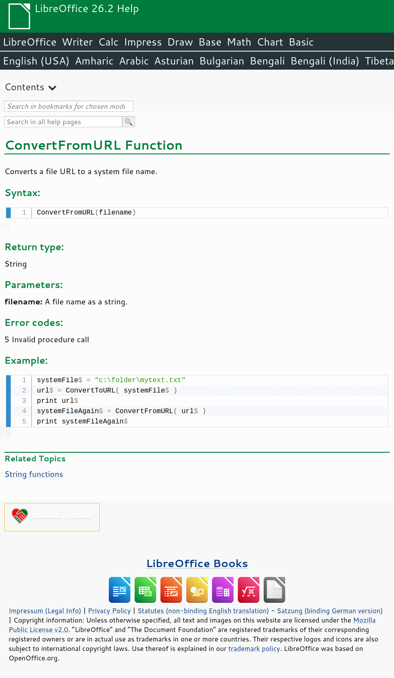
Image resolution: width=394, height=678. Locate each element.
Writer (77, 41)
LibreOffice (29, 41)
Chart (269, 41)
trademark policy (254, 646)
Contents (24, 86)
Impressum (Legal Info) (45, 609)
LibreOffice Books (197, 561)
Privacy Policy (109, 609)
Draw (180, 41)
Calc (108, 41)
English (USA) (36, 60)
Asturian (174, 60)
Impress (143, 41)
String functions (33, 472)
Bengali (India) (325, 60)
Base (210, 41)
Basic (301, 41)
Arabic (134, 60)
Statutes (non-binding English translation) (203, 609)
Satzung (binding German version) (330, 609)
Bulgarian (221, 60)
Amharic (94, 60)
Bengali (267, 60)
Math (239, 41)
